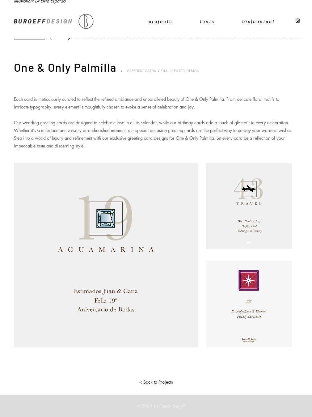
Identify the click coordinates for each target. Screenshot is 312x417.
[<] (50, 38)
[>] (67, 38)
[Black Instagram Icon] (298, 20)
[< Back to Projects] (156, 382)
